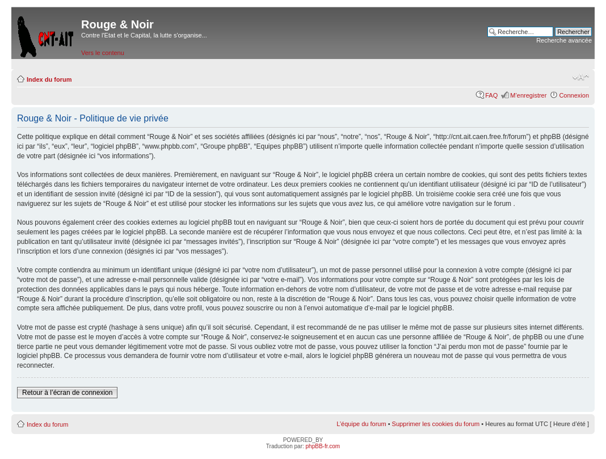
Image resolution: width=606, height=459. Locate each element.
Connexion (574, 95)
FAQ (491, 95)
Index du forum (49, 79)
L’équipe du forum (361, 423)
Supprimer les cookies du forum (436, 423)
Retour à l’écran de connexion (67, 393)
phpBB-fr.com (323, 446)
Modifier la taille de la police (581, 77)
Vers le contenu (102, 52)
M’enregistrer (528, 95)
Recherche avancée (564, 40)
